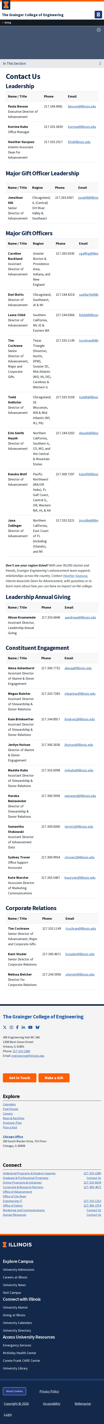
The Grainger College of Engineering (43, 1016)
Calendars (9, 1104)
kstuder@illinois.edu (80, 954)
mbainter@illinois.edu (80, 693)
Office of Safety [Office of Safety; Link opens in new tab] (13, 1205)
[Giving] (7, 22)
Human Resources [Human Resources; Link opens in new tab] (14, 1215)
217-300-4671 (92, 1187)
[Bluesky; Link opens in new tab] (37, 1027)
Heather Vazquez (75, 575)
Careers (8, 1113)
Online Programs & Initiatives (22, 1182)
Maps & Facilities (13, 1118)
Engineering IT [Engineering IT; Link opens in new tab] (12, 1201)
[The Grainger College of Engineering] (33, 14)
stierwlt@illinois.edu (80, 974)
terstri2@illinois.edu (79, 826)
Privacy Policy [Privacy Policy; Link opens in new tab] (49, 1391)
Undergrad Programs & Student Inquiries (29, 1173)
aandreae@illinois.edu (80, 617)
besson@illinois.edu (82, 106)
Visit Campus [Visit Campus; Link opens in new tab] (12, 1292)
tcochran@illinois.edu (81, 928)
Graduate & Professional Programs (25, 1178)
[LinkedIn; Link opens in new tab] (23, 1027)
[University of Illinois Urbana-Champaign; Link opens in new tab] (6, 6)
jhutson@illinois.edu (79, 744)
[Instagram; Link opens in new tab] (11, 1027)
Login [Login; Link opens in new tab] (8, 1414)
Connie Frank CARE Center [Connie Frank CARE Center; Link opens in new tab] (21, 1360)
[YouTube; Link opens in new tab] (30, 1027)
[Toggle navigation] (98, 14)
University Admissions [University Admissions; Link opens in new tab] (18, 1269)
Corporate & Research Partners (23, 1187)
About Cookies (14, 1391)
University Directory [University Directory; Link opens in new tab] (17, 1330)
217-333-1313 (92, 1201)
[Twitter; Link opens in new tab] (5, 1027)
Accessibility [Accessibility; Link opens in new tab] (51, 1403)
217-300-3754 (92, 1205)
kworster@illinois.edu (80, 877)
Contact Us (94, 1178)
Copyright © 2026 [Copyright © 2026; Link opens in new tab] (16, 1403)
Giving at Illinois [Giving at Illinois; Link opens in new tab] (14, 1315)
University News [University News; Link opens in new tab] (14, 1285)
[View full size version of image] (99, 30)
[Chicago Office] (13, 1136)
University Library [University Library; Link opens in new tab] (15, 1368)
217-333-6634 (92, 1182)
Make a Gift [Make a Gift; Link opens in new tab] (54, 1077)
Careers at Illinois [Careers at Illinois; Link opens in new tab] (15, 1277)
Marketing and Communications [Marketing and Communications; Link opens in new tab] (24, 1210)
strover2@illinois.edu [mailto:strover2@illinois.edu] (79, 857)
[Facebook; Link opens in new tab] (17, 1027)
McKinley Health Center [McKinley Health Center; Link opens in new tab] (19, 1353)
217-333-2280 (21, 1051)
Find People (10, 1109)
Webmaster (83, 1403)
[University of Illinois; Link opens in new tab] (17, 1244)
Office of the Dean (14, 1196)
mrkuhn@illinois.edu (79, 770)
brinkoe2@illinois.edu (80, 719)
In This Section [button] (14, 63)
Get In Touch (19, 1077)
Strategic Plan (12, 1123)
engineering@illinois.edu (28, 1056)
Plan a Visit (10, 1127)
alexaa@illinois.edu (78, 668)
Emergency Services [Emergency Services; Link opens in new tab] (17, 1345)
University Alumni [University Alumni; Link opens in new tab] (15, 1307)
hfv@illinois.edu (79, 142)
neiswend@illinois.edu (80, 796)
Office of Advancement (17, 1192)
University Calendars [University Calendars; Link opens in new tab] (17, 1322)
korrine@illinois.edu (82, 126)
